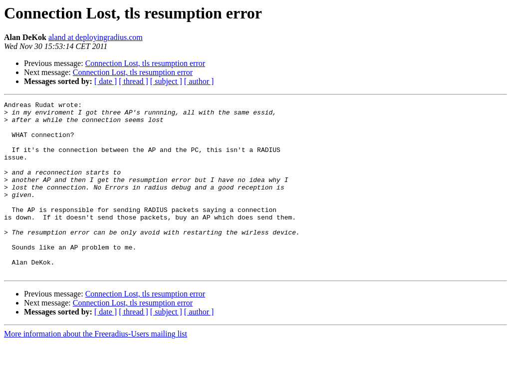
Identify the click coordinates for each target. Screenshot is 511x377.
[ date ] (105, 81)
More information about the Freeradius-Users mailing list (95, 368)
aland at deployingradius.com (95, 37)
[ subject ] (166, 81)
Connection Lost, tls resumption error (145, 63)
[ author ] (199, 81)
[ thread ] (133, 81)
